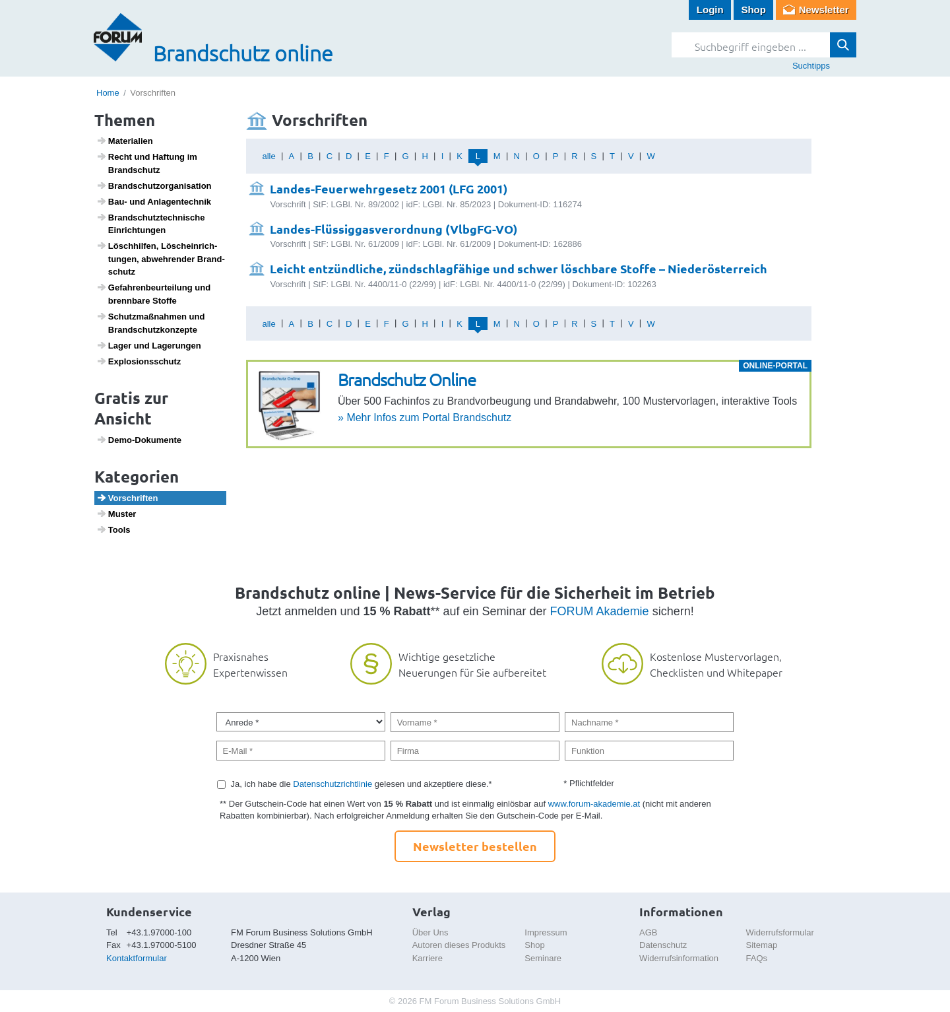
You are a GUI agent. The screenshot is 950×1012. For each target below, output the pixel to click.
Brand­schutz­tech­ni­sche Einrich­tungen (150, 224)
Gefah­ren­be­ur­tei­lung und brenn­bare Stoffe (153, 294)
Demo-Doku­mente (138, 439)
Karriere (427, 958)
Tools (113, 529)
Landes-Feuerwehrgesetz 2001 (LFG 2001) (388, 188)
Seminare (542, 958)
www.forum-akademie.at (594, 804)
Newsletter (824, 9)
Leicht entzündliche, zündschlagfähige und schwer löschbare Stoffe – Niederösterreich (518, 268)
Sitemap (762, 945)
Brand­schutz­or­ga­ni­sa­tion (154, 185)
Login (710, 9)
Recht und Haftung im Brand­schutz (146, 163)
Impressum (545, 932)
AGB (648, 932)
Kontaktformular (136, 958)
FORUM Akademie (599, 611)
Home (107, 93)
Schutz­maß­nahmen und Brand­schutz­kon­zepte (150, 323)
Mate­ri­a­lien (124, 140)
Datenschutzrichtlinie (332, 784)
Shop (753, 9)
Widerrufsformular (780, 932)
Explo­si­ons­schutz (138, 361)
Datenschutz (663, 945)
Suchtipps (811, 66)
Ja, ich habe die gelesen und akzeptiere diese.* (361, 784)
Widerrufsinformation (678, 958)
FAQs (757, 958)
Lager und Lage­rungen (148, 345)
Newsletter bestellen (475, 846)
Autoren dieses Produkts (459, 945)
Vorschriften (127, 497)
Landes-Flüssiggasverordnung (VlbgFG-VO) (393, 228)
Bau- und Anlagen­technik (153, 201)
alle (268, 156)
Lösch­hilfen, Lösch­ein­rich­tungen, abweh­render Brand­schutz (160, 258)
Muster (116, 513)
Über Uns (430, 932)
